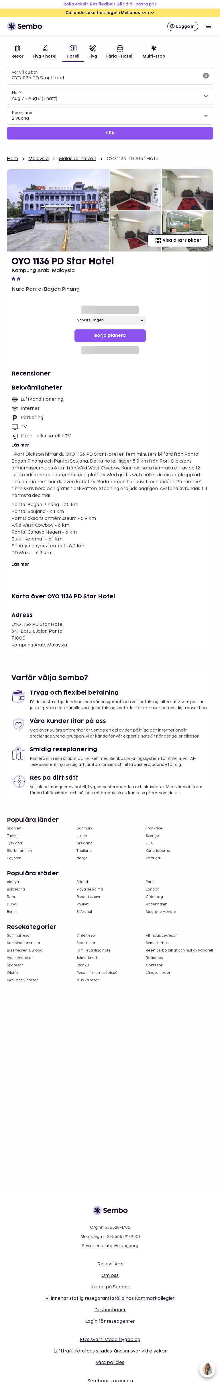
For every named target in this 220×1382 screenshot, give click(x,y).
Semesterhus (157, 943)
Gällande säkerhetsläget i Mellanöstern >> (110, 12)
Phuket (82, 904)
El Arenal (84, 912)
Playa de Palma (89, 889)
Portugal (153, 858)
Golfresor (154, 965)
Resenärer (22, 112)
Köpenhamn (156, 904)
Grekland (84, 843)
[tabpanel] (110, 103)
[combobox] (105, 78)
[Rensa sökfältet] (206, 75)
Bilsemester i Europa (24, 950)
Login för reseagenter (110, 1321)
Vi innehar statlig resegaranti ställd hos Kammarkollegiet (110, 1298)
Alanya (13, 882)
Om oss (110, 1275)
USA (149, 843)
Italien (81, 836)
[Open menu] (208, 26)
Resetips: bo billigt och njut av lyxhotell (179, 950)
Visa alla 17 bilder (178, 240)
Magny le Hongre (161, 912)
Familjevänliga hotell (94, 950)
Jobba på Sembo (110, 1287)
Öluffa (12, 973)
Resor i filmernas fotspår (97, 973)
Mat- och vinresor (22, 980)
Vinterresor (86, 935)
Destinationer (110, 1310)
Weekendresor (20, 958)
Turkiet (13, 836)
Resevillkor (110, 1264)
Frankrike (154, 828)
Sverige (152, 836)
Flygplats (82, 320)
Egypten (14, 858)
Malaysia (38, 159)
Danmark (84, 828)
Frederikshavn (88, 897)
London (153, 889)
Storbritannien (19, 851)
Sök (110, 133)
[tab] (17, 52)
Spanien (14, 828)
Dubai (12, 904)
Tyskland (14, 843)
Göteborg (154, 897)
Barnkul (83, 965)
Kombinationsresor (23, 943)
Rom (11, 897)
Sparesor (15, 965)
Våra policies (110, 1362)
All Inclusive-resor (161, 935)
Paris (150, 882)
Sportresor (85, 943)
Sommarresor (19, 935)
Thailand (84, 851)
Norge (82, 858)
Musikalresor (87, 980)
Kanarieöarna (158, 851)
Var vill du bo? (25, 72)
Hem (12, 159)
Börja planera (110, 335)
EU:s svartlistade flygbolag (110, 1339)
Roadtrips (154, 958)
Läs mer (20, 445)
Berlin (12, 912)
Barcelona (16, 889)
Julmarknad (86, 958)
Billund (82, 882)
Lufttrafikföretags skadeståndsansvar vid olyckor (110, 1351)
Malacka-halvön (77, 159)
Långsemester (158, 973)
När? (16, 92)
